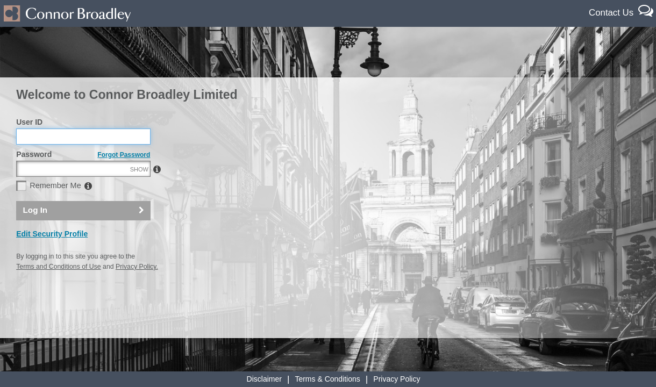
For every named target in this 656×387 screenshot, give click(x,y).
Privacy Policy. (137, 289)
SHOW (139, 192)
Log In (35, 233)
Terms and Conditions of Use (58, 289)
